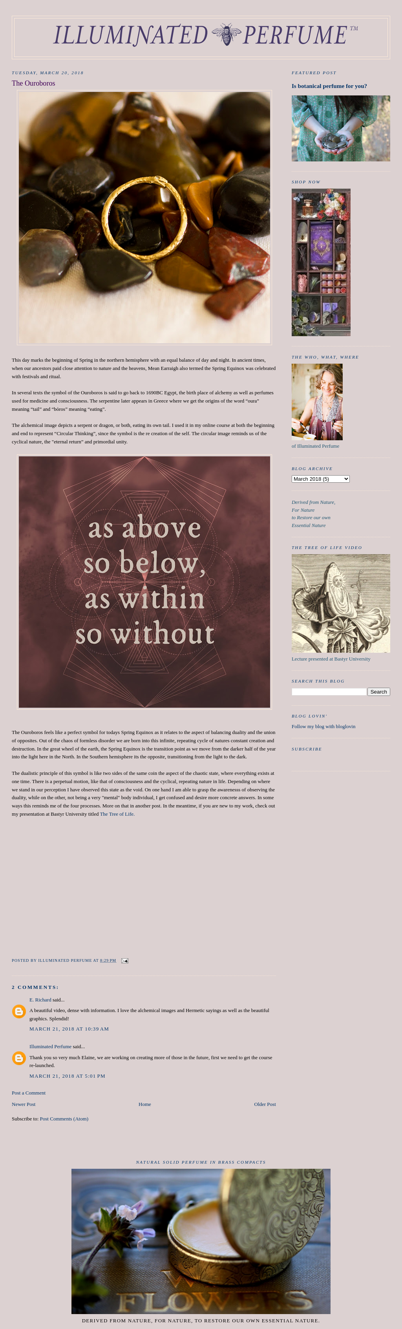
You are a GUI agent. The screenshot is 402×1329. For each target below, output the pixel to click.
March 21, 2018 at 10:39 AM (69, 1029)
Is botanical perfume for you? (329, 85)
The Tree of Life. (117, 814)
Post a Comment (29, 1093)
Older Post (265, 1104)
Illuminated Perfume (50, 1046)
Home (145, 1104)
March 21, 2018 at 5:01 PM (67, 1076)
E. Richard (40, 1000)
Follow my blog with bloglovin (324, 726)
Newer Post (23, 1104)
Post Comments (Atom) (64, 1119)
